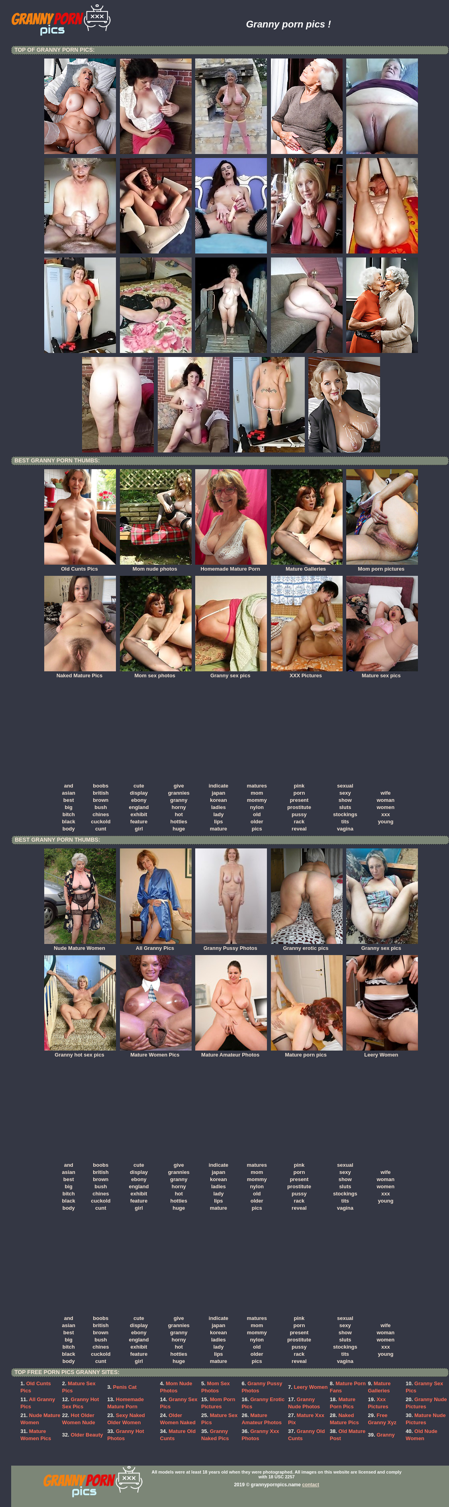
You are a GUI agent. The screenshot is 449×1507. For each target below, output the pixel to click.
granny (178, 800)
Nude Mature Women (80, 945)
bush (100, 807)
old (257, 814)
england (139, 807)
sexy (345, 793)
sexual (345, 786)
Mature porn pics (307, 1052)
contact (310, 1485)
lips (218, 822)
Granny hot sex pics (80, 1052)
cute (138, 786)
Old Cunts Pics (80, 566)
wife (385, 793)
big (69, 807)
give (179, 786)
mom (257, 793)
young (385, 822)
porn (299, 793)
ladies (218, 807)
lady (218, 814)
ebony (138, 800)
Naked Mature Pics (80, 672)
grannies (179, 793)
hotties (178, 822)
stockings (345, 814)
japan (218, 793)
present (299, 800)
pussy (299, 814)
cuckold (100, 822)
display (139, 793)
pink (299, 786)
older (257, 822)
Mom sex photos (156, 672)
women (386, 807)
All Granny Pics (156, 945)
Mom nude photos (156, 566)
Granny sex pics (231, 672)
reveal (299, 829)
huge (179, 829)
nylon (257, 807)
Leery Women (382, 1052)
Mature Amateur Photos (231, 1052)
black (68, 822)
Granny (385, 1435)
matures (257, 786)
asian (68, 793)
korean (218, 800)
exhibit (139, 814)
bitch (69, 814)
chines (100, 814)
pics (257, 829)
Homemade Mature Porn (231, 566)
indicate (218, 786)
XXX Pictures (307, 672)
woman (386, 800)
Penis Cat (125, 1387)
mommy (257, 800)
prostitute (299, 807)
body (69, 829)
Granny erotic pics (307, 945)
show (345, 800)
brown (100, 800)
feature (138, 822)
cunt (100, 829)
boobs (100, 786)
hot (179, 814)
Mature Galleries (307, 566)
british (101, 793)
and (68, 786)
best (68, 800)
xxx (385, 814)
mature (218, 829)
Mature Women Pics (156, 1052)
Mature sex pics (382, 672)
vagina (345, 829)
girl (139, 829)
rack (299, 822)
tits (345, 822)
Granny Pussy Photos (231, 945)
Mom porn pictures (382, 566)
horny (179, 807)
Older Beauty (87, 1435)
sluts (345, 807)
